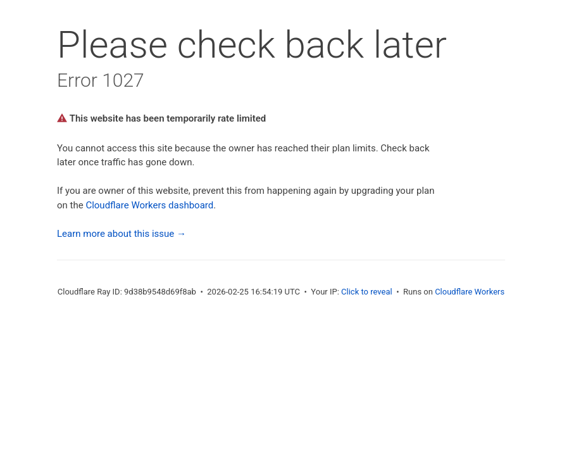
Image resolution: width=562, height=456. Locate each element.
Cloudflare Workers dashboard (149, 205)
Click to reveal (366, 291)
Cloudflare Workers (469, 291)
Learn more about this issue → (121, 233)
